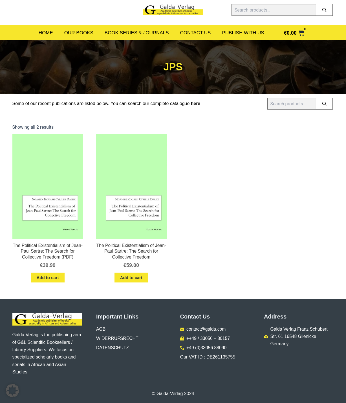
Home (46, 32)
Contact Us (195, 32)
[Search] (324, 10)
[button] (12, 390)
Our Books (78, 32)
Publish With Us (243, 32)
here (195, 103)
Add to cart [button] (48, 278)
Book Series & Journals (137, 32)
